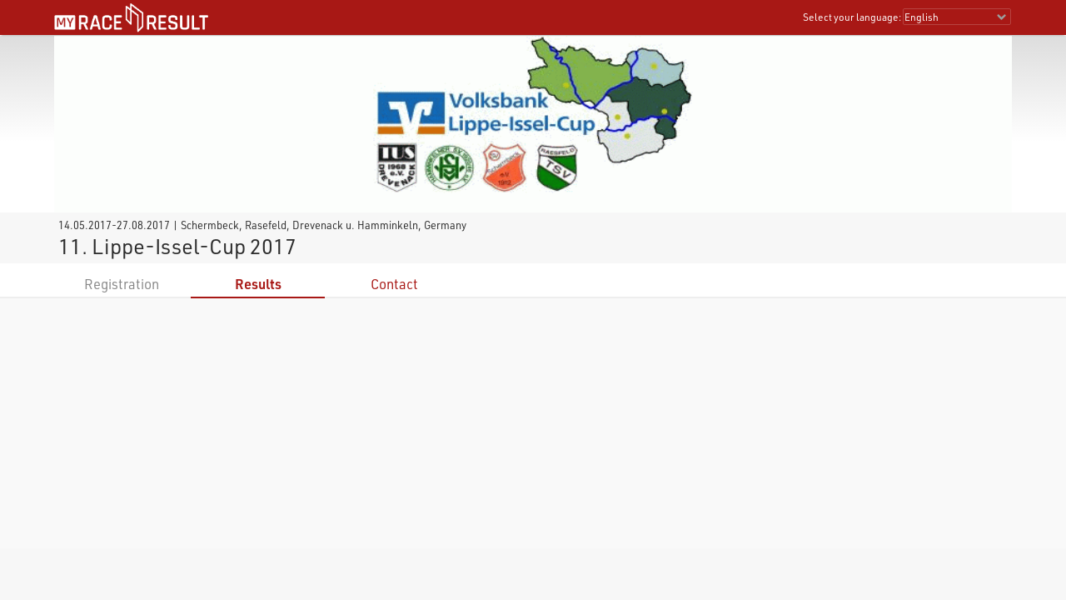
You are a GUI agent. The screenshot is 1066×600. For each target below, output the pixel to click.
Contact (394, 283)
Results (258, 283)
